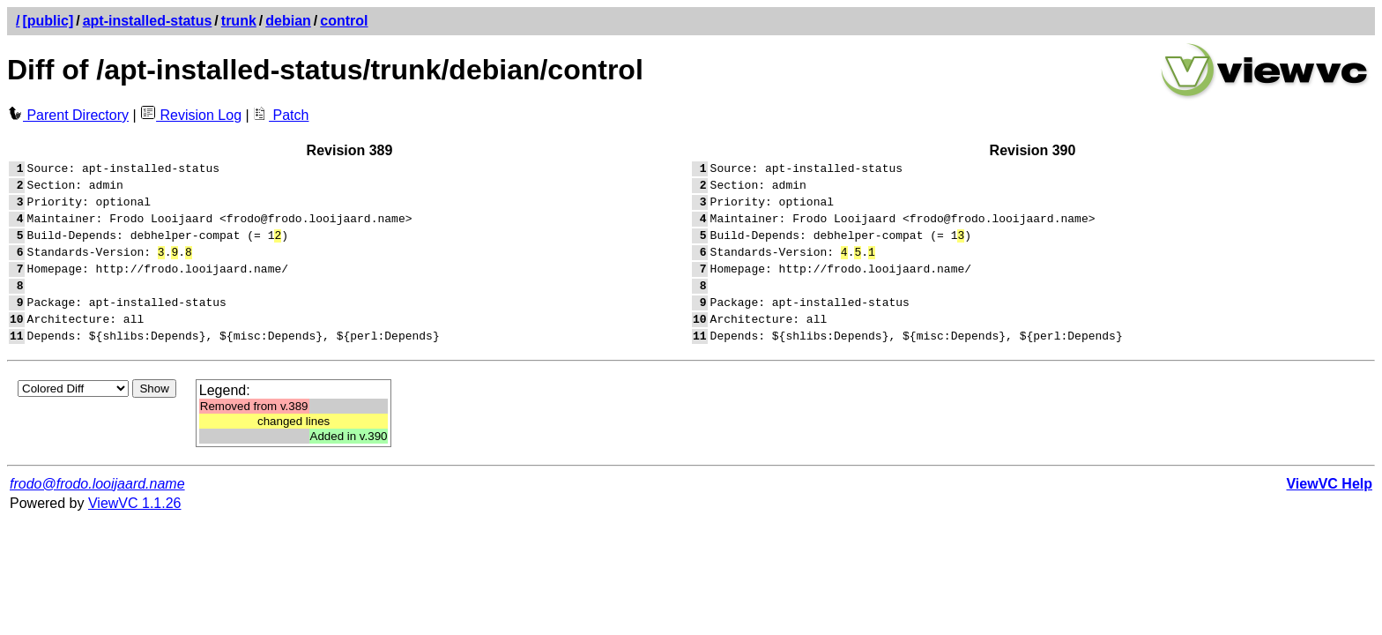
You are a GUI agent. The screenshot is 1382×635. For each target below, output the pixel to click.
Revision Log (190, 115)
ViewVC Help (1329, 512)
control (344, 20)
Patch (280, 115)
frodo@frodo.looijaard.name (97, 512)
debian (288, 20)
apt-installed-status (147, 20)
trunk (238, 20)
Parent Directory (68, 115)
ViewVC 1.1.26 (135, 532)
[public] (47, 20)
